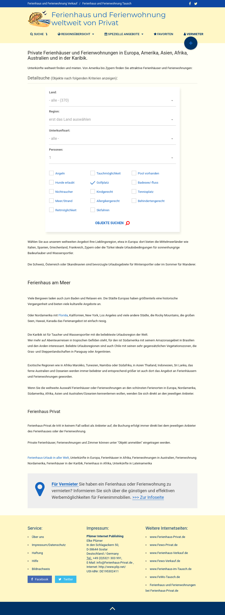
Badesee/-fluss (148, 182)
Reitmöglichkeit (65, 210)
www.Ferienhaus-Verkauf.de (169, 553)
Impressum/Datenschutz (49, 545)
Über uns (38, 537)
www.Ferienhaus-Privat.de (167, 537)
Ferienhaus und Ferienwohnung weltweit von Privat (108, 18)
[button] (112, 100)
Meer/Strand (63, 201)
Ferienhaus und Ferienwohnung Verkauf (52, 3)
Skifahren (102, 210)
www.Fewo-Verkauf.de (165, 561)
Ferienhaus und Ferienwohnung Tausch (106, 3)
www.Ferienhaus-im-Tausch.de (171, 569)
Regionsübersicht (75, 34)
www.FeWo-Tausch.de (165, 577)
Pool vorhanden (148, 173)
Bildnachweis (41, 569)
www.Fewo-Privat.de (164, 545)
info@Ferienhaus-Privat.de (114, 562)
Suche (38, 34)
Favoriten (163, 34)
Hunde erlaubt (64, 182)
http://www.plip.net (112, 567)
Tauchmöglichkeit (108, 173)
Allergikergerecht (108, 201)
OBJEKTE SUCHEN (112, 223)
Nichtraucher (64, 192)
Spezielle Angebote (123, 34)
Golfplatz (102, 182)
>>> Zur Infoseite (148, 497)
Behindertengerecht (151, 201)
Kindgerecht (104, 192)
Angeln (60, 173)
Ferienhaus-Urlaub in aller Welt (48, 457)
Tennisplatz (146, 192)
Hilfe (35, 561)
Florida (63, 315)
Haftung (37, 553)
